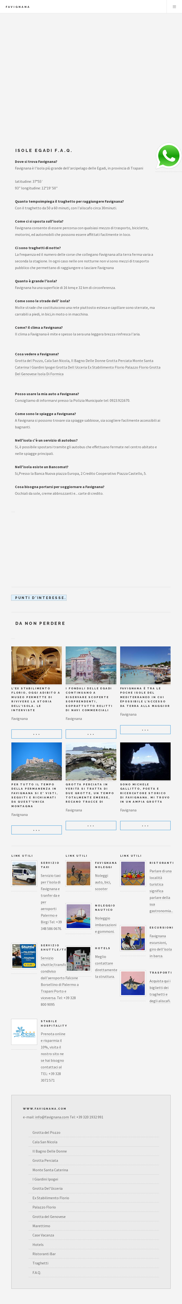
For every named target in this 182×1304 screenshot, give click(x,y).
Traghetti (40, 1263)
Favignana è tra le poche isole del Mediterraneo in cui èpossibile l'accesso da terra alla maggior (145, 697)
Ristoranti (162, 863)
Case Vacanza (43, 1235)
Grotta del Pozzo (29, 360)
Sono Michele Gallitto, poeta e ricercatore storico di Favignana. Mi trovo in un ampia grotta (145, 793)
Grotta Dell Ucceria (71, 367)
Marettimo (41, 1225)
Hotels (103, 948)
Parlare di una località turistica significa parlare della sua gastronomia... (161, 891)
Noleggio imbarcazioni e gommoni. (105, 925)
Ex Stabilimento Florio (106, 367)
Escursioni (162, 927)
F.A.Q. (36, 1272)
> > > (36, 734)
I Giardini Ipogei (42, 367)
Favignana (18, 7)
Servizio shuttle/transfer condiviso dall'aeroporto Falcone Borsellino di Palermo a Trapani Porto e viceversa (60, 978)
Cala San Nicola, (57, 360)
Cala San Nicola (44, 1141)
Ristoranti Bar (44, 1253)
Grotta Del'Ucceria (47, 1188)
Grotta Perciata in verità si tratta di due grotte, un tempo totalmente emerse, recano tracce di (90, 793)
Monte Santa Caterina (50, 1169)
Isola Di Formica (50, 373)
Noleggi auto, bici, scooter (103, 882)
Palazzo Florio (137, 367)
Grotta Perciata (119, 360)
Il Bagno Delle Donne (88, 360)
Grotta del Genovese (49, 1216)
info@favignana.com (52, 1117)
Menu (174, 6)
